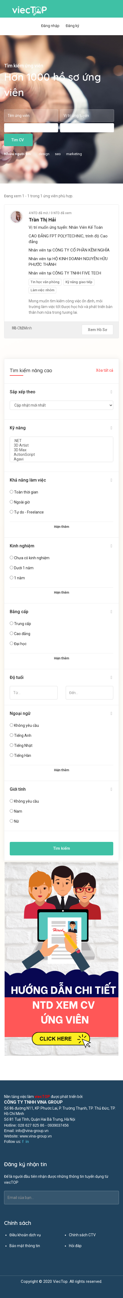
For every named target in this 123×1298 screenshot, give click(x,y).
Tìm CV (17, 140)
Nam (18, 811)
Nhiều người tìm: (18, 154)
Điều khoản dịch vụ (25, 1235)
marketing (74, 154)
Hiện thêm (61, 527)
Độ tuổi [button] (17, 677)
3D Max (61, 450)
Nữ (16, 821)
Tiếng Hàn (22, 755)
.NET (61, 441)
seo (58, 154)
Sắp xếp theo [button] (22, 391)
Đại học (20, 644)
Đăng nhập (50, 26)
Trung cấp (22, 624)
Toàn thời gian (26, 492)
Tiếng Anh (22, 735)
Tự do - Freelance (29, 512)
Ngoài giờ (22, 502)
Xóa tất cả (104, 370)
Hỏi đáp (75, 1246)
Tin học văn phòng (45, 282)
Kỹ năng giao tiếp (78, 282)
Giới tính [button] (18, 789)
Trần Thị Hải (42, 220)
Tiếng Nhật (23, 745)
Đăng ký (72, 26)
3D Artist (61, 445)
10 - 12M (19, 328)
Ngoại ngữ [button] (20, 713)
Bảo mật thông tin (24, 1246)
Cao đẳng (22, 634)
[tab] (61, 392)
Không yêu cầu (26, 725)
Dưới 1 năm (24, 568)
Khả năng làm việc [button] (28, 480)
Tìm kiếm (61, 848)
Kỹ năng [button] (18, 427)
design (44, 154)
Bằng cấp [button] (19, 611)
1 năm (19, 578)
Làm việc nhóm (42, 290)
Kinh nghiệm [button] (22, 545)
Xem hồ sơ (97, 330)
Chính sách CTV (82, 1235)
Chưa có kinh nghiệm (31, 558)
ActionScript (61, 454)
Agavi (61, 459)
